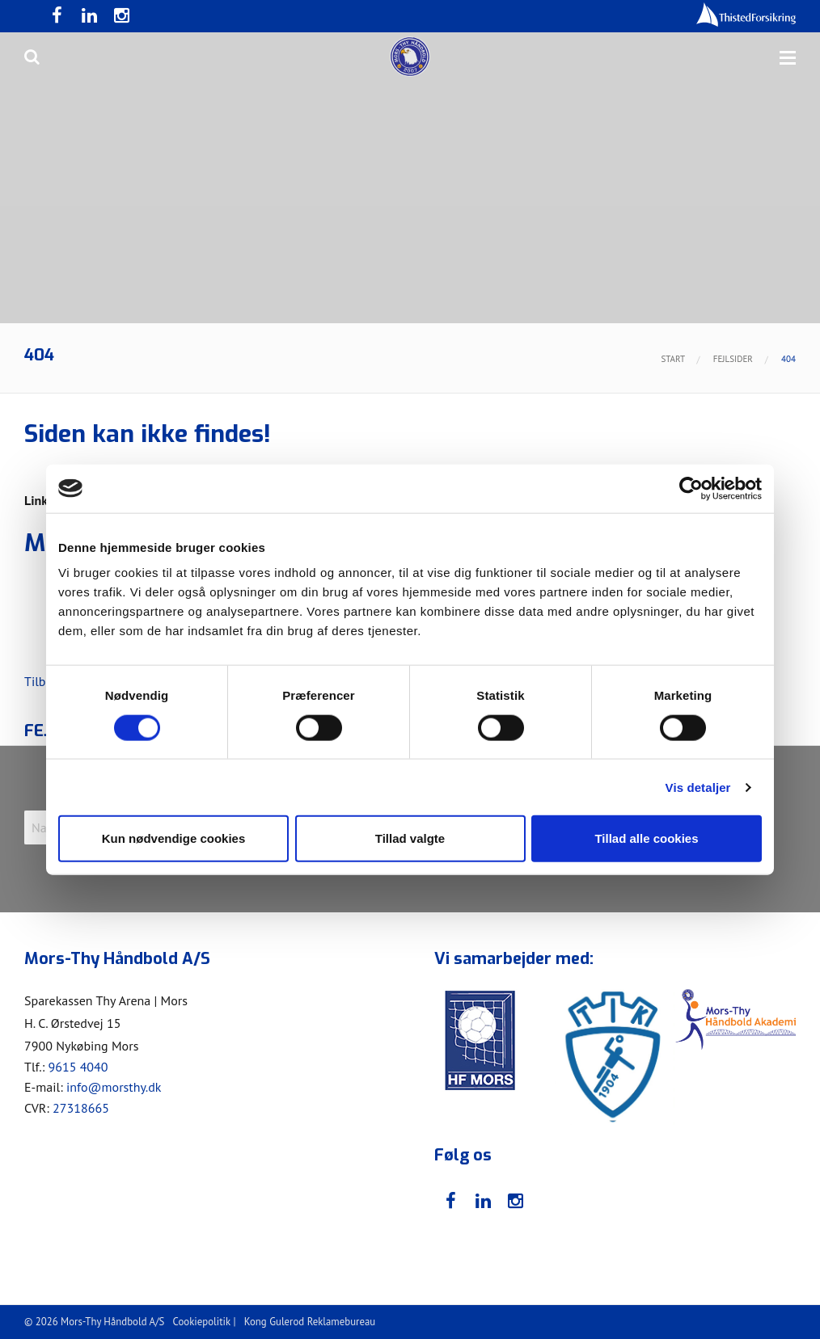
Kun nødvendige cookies (174, 838)
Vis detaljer (698, 787)
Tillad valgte (410, 838)
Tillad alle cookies (646, 838)
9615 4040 (78, 1067)
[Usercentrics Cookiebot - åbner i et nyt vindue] (691, 488)
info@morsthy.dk (114, 1087)
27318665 (81, 1108)
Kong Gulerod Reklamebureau (309, 1321)
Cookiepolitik (201, 1321)
